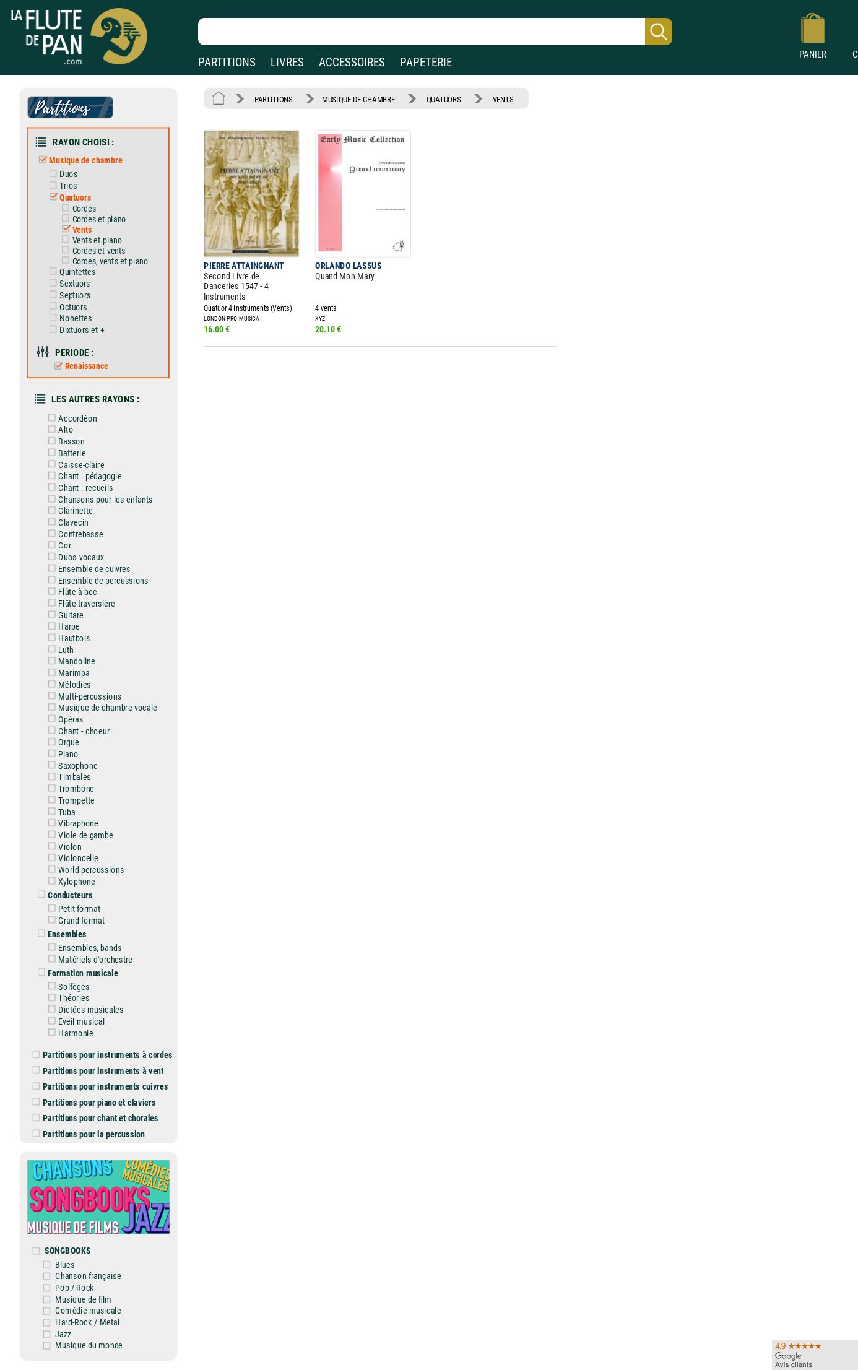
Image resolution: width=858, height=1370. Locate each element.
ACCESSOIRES (352, 62)
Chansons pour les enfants (98, 499)
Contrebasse (73, 534)
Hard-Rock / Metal (87, 1322)
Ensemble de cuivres (87, 568)
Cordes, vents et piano (102, 261)
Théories (66, 998)
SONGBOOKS (67, 1251)
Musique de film (83, 1299)
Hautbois (67, 638)
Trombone (68, 789)
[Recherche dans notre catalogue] (435, 31)
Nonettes (68, 318)
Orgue (61, 742)
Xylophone (69, 881)
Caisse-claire (74, 464)
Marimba (66, 673)
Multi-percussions (82, 696)
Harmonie (68, 1033)
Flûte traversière (79, 603)
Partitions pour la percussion (89, 1134)
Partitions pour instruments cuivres (100, 1087)
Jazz (63, 1334)
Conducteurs (63, 895)
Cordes (76, 209)
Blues (64, 1264)
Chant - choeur (76, 731)
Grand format (74, 920)
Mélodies (67, 684)
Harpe (61, 627)
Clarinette (68, 511)
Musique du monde (89, 1345)
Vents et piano (89, 240)
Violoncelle (70, 858)
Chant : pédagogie (82, 476)
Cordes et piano (91, 219)
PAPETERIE (426, 62)
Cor (57, 545)
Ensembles (60, 934)
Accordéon (70, 418)
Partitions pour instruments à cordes (103, 1055)
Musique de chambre (78, 160)
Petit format (72, 908)
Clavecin (66, 522)
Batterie (64, 453)
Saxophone (70, 765)
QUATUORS (444, 98)
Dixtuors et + (74, 329)
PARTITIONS (227, 62)
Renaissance (78, 366)
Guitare (63, 615)
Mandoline (69, 661)
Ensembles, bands (82, 947)
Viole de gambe (78, 835)
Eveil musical (74, 1021)
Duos (60, 174)
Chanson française (88, 1276)
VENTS (503, 98)
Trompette (69, 800)
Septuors (67, 295)
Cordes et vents (91, 251)
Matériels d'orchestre (88, 959)
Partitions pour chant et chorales (95, 1118)
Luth (58, 649)
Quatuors (67, 197)
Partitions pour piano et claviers (94, 1102)
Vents (74, 230)
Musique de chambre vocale (100, 708)
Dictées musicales (83, 1010)
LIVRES (287, 62)
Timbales (67, 777)
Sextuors (67, 284)
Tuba (59, 812)
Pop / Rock (74, 1287)
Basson (64, 441)
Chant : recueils (78, 487)
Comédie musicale (88, 1311)
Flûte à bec (70, 592)
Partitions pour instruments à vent (98, 1070)
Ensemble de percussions (96, 580)
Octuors (65, 306)
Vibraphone (70, 823)
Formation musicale (75, 973)
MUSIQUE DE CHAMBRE (358, 98)
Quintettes (69, 272)
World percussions (83, 869)
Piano (61, 753)
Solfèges (66, 986)
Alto (58, 430)
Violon (62, 846)
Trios (60, 185)
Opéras (63, 719)
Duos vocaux (73, 557)
